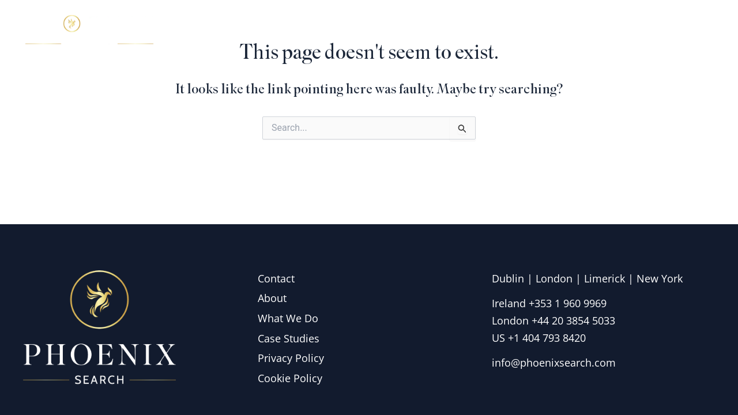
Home (391, 31)
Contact (683, 31)
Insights (619, 31)
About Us (456, 31)
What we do (540, 31)
